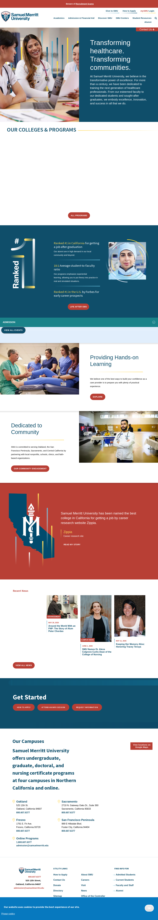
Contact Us (147, 29)
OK (149, 908)
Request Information (87, 707)
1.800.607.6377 (24, 842)
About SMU (87, 874)
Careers (85, 880)
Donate (57, 885)
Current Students (125, 880)
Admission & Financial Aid (81, 18)
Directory (58, 890)
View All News (24, 665)
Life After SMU (78, 307)
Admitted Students (125, 874)
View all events (13, 330)
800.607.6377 (23, 812)
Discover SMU (105, 18)
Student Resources (142, 18)
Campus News (87, 640)
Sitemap (57, 896)
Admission (9, 322)
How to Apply (23, 707)
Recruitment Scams (85, 4)
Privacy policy (8, 914)
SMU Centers (122, 18)
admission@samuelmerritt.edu (32, 845)
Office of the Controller (93, 896)
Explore (98, 397)
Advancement (53, 617)
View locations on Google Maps (142, 746)
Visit (83, 885)
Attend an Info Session (53, 707)
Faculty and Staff (125, 885)
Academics (58, 18)
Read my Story (72, 544)
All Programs (79, 215)
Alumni (147, 22)
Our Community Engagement (30, 469)
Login (147, 11)
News (84, 890)
